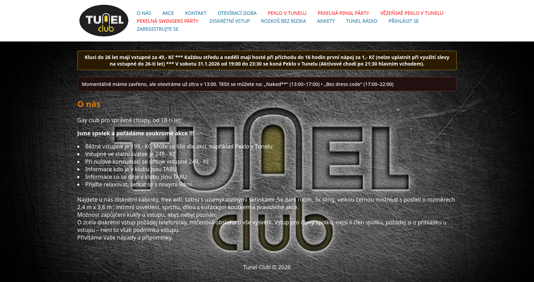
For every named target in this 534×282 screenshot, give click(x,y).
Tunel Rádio (361, 21)
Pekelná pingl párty (343, 13)
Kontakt (196, 13)
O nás (144, 13)
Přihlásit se (403, 21)
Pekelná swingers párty (167, 21)
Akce (168, 13)
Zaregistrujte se (157, 29)
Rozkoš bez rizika (283, 21)
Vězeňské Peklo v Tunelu (411, 13)
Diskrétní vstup (229, 21)
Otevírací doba (237, 13)
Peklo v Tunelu (287, 13)
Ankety (326, 21)
